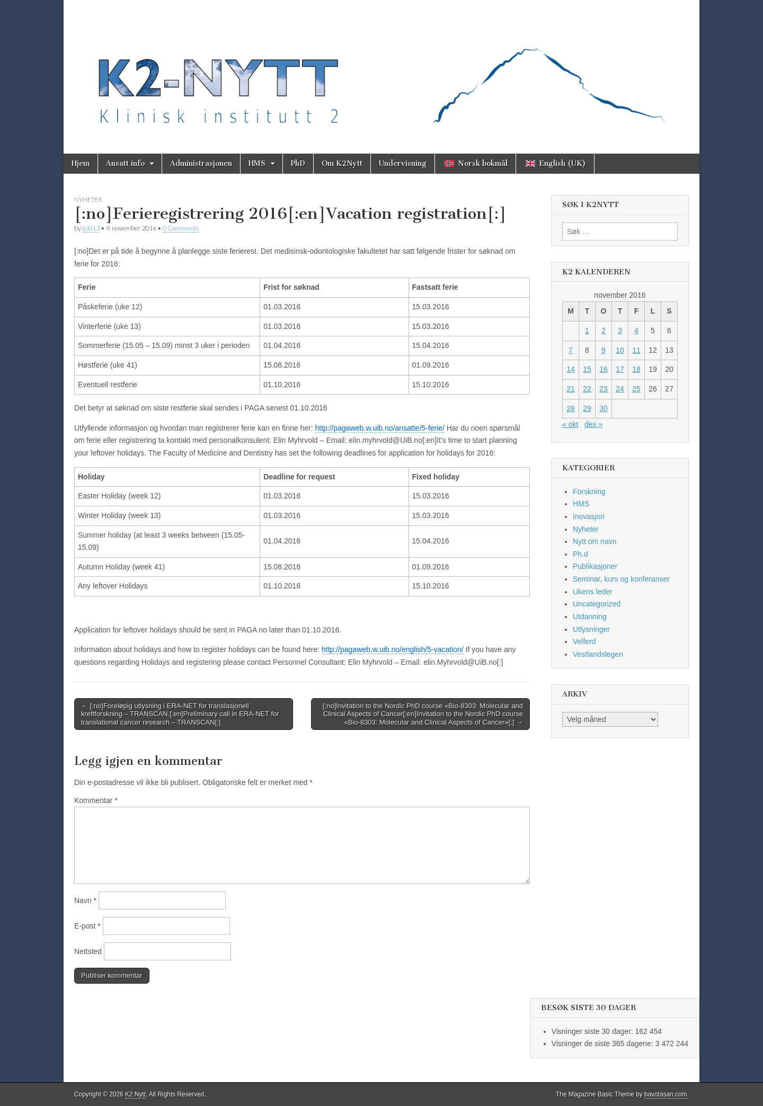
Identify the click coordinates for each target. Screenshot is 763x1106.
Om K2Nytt (342, 163)
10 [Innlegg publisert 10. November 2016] (620, 350)
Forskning (589, 491)
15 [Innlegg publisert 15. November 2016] (587, 369)
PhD (298, 163)
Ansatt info (125, 163)
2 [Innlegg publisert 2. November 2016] (603, 330)
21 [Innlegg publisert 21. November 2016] (570, 389)
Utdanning (590, 616)
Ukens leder (593, 591)
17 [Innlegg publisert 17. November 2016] (620, 369)
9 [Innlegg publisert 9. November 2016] (603, 350)
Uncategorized (596, 604)
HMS (257, 163)
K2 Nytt (135, 1094)
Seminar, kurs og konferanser (621, 579)
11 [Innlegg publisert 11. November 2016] (636, 350)
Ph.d (580, 554)
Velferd (584, 641)
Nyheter (88, 199)
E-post (87, 926)
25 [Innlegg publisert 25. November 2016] (636, 389)
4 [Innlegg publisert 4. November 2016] (636, 330)
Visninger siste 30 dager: (593, 1031)
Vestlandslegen (598, 654)
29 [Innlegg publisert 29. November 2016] (587, 408)
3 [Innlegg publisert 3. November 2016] (620, 330)
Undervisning (403, 163)
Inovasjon (589, 516)
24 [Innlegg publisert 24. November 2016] (620, 389)
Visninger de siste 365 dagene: (603, 1043)
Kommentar (96, 800)
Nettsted (88, 951)
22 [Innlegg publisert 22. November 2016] (587, 389)
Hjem (81, 163)
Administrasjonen (201, 163)
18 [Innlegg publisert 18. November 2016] (636, 369)
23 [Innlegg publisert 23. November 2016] (603, 389)
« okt (570, 424)
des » (593, 424)
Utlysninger (591, 629)
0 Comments (181, 228)
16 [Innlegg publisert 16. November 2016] (603, 369)
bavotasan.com (665, 1094)
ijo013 (91, 228)
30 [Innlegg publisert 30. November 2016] (603, 408)
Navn (85, 900)
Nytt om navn (594, 541)
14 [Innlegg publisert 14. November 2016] (570, 369)
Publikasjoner (595, 566)
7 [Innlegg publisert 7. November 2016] (571, 350)
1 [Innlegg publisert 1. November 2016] (587, 330)
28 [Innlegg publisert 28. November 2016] (570, 408)
